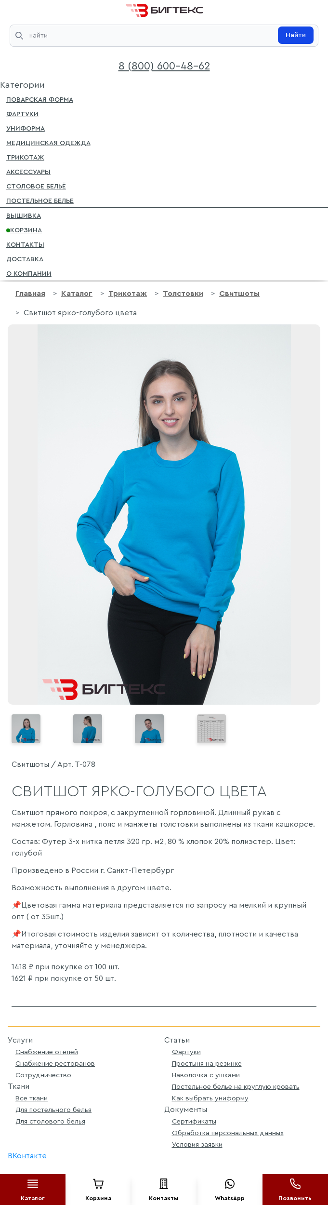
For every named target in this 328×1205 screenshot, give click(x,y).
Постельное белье (40, 200)
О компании (29, 273)
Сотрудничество (43, 1075)
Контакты (25, 244)
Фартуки (22, 113)
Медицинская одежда (48, 142)
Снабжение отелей (46, 1052)
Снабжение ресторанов (55, 1063)
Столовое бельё (36, 185)
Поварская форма (39, 99)
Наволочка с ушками (206, 1075)
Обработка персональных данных (228, 1133)
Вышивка (23, 215)
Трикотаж (25, 156)
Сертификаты (194, 1121)
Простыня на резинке (207, 1063)
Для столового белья (50, 1121)
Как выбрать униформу (210, 1098)
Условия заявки (197, 1144)
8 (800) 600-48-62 (164, 66)
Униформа (25, 128)
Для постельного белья (53, 1109)
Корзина (24, 229)
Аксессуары (28, 171)
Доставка (24, 258)
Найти (296, 35)
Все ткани (31, 1098)
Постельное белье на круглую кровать (236, 1086)
